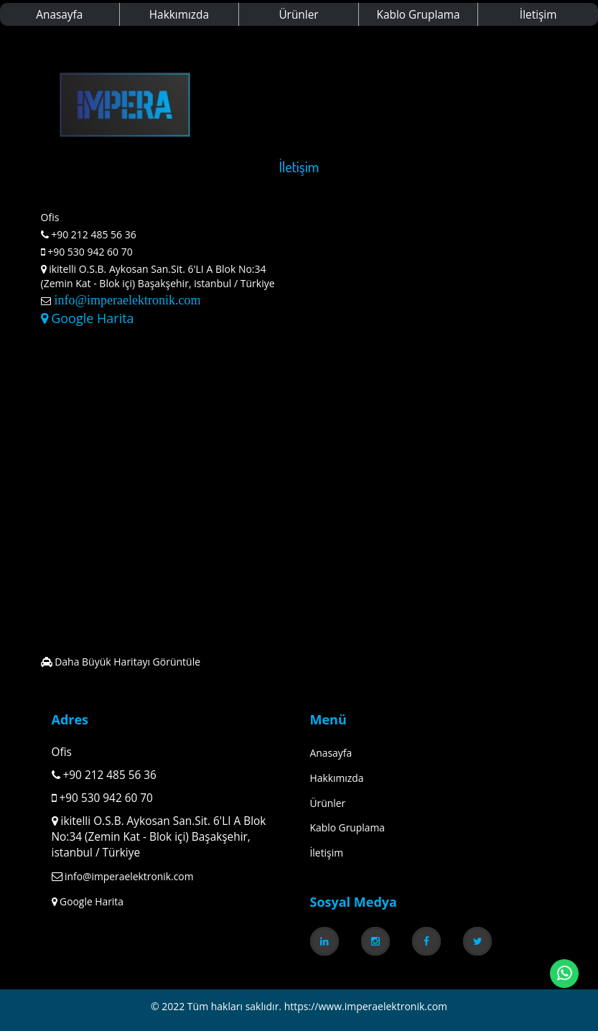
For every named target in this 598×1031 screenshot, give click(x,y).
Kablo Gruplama (418, 14)
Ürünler (298, 14)
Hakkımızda (179, 14)
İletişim (538, 14)
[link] (324, 941)
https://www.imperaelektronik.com (365, 1006)
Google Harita (87, 318)
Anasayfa (59, 14)
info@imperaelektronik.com (126, 300)
